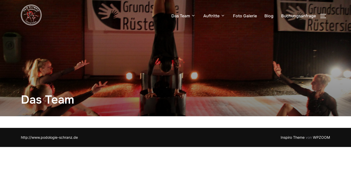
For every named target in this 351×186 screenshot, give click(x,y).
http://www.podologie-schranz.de (49, 137)
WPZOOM (321, 137)
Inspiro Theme (293, 137)
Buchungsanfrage (298, 16)
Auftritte (214, 16)
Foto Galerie (245, 16)
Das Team (183, 16)
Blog (268, 16)
